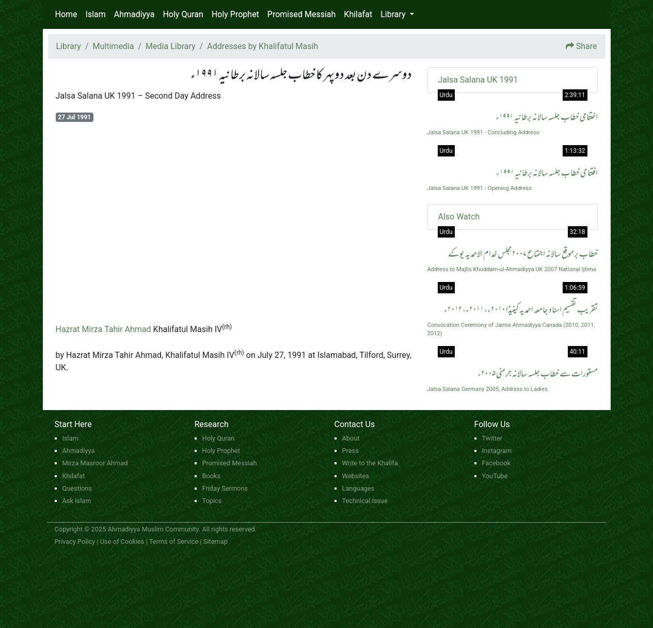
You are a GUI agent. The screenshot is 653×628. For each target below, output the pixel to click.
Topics (212, 501)
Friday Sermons (225, 488)
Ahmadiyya (134, 14)
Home (66, 14)
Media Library (170, 46)
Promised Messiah (301, 14)
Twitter (492, 438)
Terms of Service (174, 541)
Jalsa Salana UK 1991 (478, 80)
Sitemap (215, 541)
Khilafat (358, 14)
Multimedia (113, 46)
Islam (96, 14)
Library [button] (393, 14)
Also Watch (459, 217)
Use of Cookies (122, 541)
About (351, 438)
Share (586, 46)
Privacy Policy (75, 541)
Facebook (496, 463)
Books (211, 476)
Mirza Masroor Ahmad (95, 463)
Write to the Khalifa (370, 463)
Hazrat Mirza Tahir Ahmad (103, 329)
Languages (358, 488)
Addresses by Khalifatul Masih (262, 46)
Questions (77, 488)
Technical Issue (365, 501)
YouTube (495, 476)
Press (350, 450)
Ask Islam (76, 501)
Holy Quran (183, 14)
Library (68, 46)
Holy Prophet (235, 14)
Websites (355, 476)
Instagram (497, 450)
